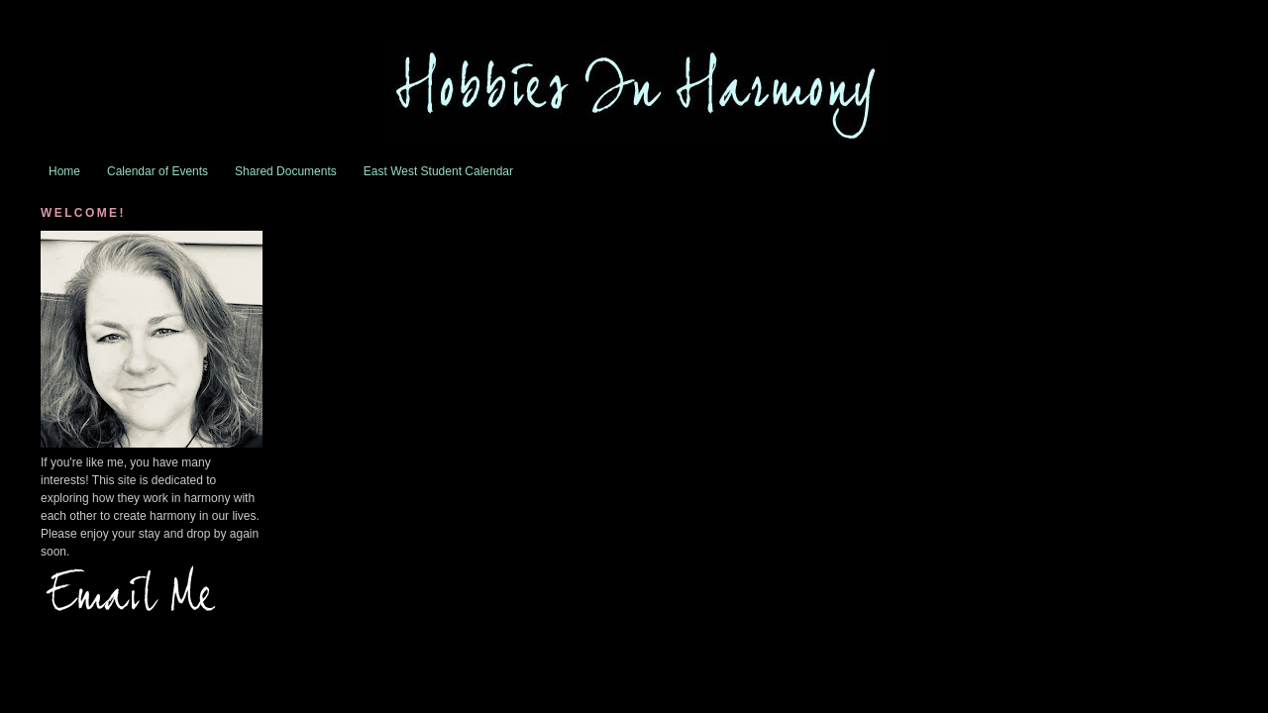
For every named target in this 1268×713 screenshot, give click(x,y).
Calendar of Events (157, 171)
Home (64, 171)
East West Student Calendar (438, 171)
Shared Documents (286, 171)
